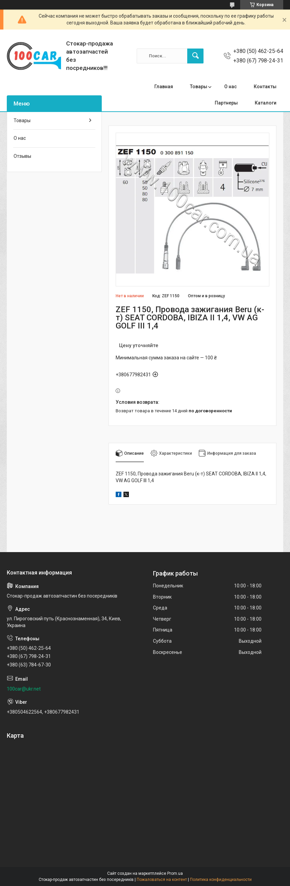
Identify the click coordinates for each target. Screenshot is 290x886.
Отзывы (22, 156)
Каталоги (265, 103)
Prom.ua (175, 873)
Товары (198, 86)
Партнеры (226, 103)
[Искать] (195, 56)
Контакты (265, 86)
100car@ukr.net (24, 689)
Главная (163, 86)
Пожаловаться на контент (162, 879)
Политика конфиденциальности (221, 879)
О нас (230, 86)
